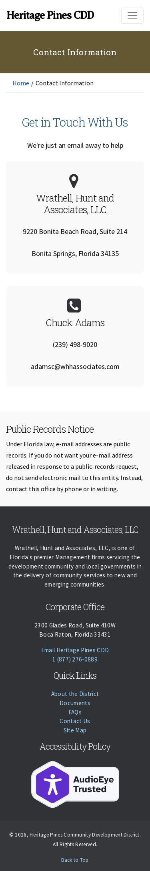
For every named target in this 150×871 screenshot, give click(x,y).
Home (20, 83)
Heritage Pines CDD (50, 15)
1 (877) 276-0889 (75, 659)
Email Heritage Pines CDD (75, 650)
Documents (75, 703)
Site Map (75, 730)
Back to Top (75, 860)
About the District (75, 694)
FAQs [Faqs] (75, 712)
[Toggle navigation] (132, 16)
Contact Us (75, 721)
